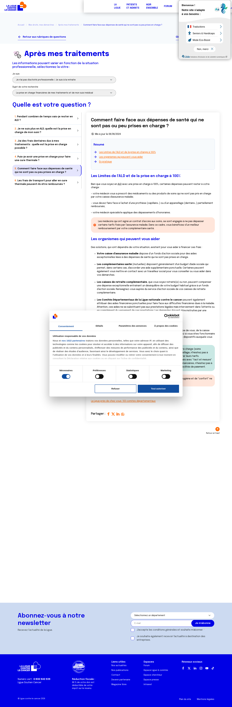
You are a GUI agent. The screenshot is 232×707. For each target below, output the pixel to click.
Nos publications (119, 670)
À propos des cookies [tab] (166, 326)
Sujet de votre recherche (25, 87)
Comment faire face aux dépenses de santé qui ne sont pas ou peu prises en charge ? (43, 168)
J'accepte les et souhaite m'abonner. (170, 630)
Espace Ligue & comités (156, 670)
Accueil (21, 25)
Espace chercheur (153, 675)
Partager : (98, 413)
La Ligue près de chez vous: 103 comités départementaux (123, 401)
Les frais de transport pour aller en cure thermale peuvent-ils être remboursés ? (41, 180)
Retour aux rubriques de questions (44, 37)
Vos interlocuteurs (202, 37)
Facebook (183, 668)
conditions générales (165, 630)
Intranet (148, 684)
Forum (84, 6)
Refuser (115, 388)
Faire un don (216, 6)
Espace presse (151, 680)
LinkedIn (195, 668)
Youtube (206, 668)
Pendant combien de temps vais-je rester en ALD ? (44, 118)
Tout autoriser (158, 388)
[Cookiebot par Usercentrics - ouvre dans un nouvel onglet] (166, 316)
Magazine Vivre (119, 684)
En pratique (105, 161)
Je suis (16, 74)
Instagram (200, 668)
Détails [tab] (99, 326)
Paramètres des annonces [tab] (132, 326)
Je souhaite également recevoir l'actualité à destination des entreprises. (171, 638)
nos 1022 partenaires (73, 341)
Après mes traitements (68, 25)
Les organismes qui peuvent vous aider (121, 157)
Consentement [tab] (66, 326)
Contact (115, 675)
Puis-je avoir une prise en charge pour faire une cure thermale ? (43, 157)
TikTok (212, 668)
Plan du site (185, 699)
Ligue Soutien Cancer (29, 682)
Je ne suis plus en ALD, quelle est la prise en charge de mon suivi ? (43, 130)
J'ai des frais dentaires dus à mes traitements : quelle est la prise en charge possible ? (41, 143)
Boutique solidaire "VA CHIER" (174, 6)
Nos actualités (119, 665)
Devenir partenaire (120, 680)
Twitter (189, 668)
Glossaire (181, 37)
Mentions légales (205, 699)
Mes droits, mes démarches (41, 25)
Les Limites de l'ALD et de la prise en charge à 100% (127, 152)
